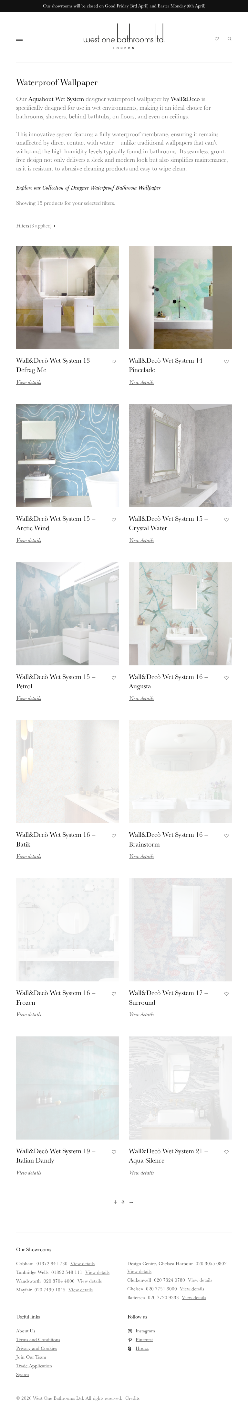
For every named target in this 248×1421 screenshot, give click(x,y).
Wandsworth (28, 1280)
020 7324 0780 (169, 1279)
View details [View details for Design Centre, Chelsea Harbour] (139, 1271)
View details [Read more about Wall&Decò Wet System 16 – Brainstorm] (141, 856)
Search (229, 39)
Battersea (136, 1297)
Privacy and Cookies (36, 1348)
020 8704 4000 (59, 1280)
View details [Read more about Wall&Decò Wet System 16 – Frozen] (28, 1014)
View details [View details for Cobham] (82, 1263)
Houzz (142, 1348)
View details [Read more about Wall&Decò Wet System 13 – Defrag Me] (28, 382)
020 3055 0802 (211, 1263)
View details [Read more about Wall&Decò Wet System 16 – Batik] (28, 856)
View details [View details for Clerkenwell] (200, 1279)
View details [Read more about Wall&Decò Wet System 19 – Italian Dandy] (28, 1172)
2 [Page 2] (122, 1202)
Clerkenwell (139, 1279)
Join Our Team (31, 1356)
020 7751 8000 (161, 1288)
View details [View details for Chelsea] (192, 1288)
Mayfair (24, 1289)
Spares (22, 1374)
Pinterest (144, 1339)
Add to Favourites (113, 360)
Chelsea (135, 1288)
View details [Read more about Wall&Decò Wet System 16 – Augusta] (141, 698)
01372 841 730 (51, 1263)
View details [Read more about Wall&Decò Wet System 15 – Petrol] (28, 698)
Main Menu (21, 39)
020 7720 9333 (163, 1297)
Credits (132, 1397)
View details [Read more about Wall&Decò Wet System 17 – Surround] (141, 1014)
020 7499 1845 (50, 1289)
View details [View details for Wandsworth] (90, 1280)
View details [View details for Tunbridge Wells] (97, 1272)
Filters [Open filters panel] (36, 225)
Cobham (25, 1263)
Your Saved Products (217, 40)
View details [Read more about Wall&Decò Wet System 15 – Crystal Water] (141, 540)
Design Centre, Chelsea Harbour (160, 1263)
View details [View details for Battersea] (194, 1297)
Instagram (145, 1330)
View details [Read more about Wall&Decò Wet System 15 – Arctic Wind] (28, 540)
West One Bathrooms (124, 36)
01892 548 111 (66, 1272)
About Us (25, 1330)
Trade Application (34, 1365)
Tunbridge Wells (32, 1272)
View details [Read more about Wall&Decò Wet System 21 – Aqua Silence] (141, 1172)
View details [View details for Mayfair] (80, 1289)
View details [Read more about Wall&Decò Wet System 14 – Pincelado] (141, 382)
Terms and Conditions (38, 1339)
